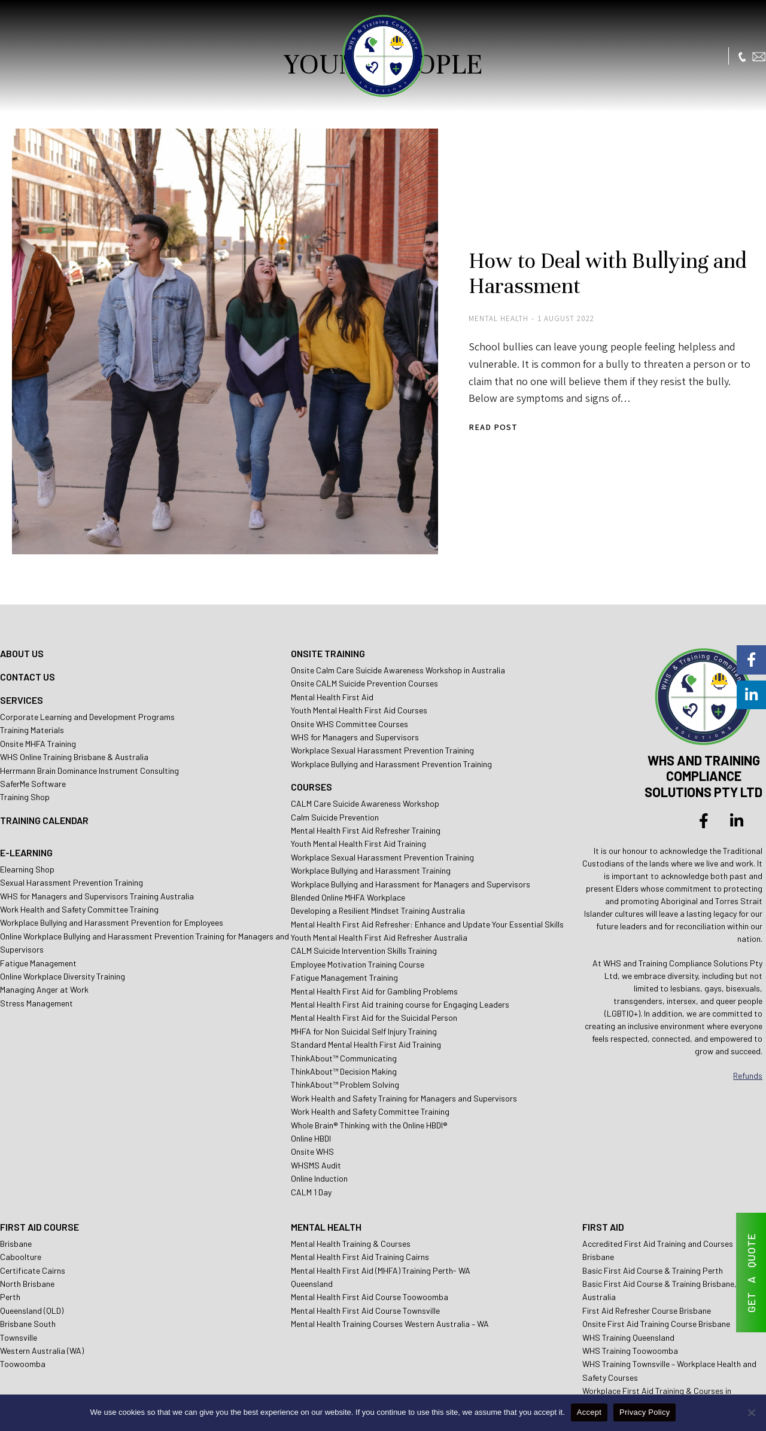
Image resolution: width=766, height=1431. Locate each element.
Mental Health (449, 299)
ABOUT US (22, 596)
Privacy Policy (644, 1412)
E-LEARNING (26, 795)
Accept (589, 1412)
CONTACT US (27, 619)
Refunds (747, 1018)
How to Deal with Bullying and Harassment (562, 253)
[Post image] (197, 314)
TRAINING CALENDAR (44, 762)
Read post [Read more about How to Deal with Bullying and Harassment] (443, 391)
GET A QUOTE (751, 1273)
